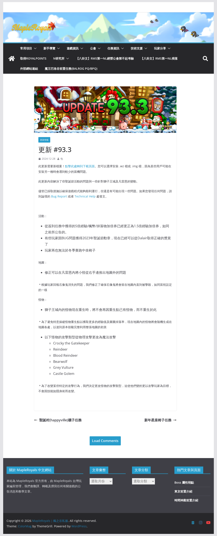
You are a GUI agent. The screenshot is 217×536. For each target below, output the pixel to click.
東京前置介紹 (183, 491)
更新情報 (44, 139)
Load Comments (105, 440)
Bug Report (59, 196)
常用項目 (26, 48)
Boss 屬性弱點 (184, 482)
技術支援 (137, 48)
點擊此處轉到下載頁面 (80, 166)
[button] (34, 48)
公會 (93, 48)
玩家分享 (160, 48)
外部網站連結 (29, 69)
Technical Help (85, 196)
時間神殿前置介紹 (186, 500)
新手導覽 (49, 48)
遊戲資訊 (73, 48)
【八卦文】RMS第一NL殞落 (159, 58)
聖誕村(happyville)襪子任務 (58, 420)
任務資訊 (113, 48)
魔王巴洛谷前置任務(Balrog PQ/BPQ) (71, 69)
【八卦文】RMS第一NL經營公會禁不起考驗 (105, 58)
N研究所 (58, 58)
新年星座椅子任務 (160, 420)
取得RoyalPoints (33, 58)
